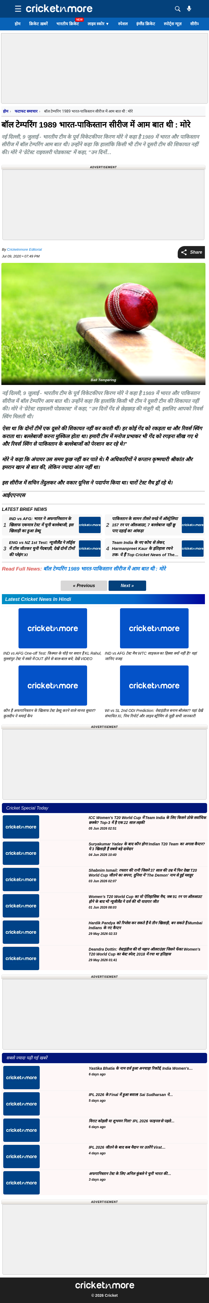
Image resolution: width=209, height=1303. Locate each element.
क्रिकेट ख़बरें (38, 23)
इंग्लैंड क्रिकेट (145, 23)
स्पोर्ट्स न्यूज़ (173, 23)
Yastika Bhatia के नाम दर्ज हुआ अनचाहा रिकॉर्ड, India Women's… (141, 1068)
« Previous (84, 585)
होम (17, 23)
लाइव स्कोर (98, 23)
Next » (127, 585)
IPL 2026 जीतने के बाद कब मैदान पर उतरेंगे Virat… (127, 1147)
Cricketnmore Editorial (24, 249)
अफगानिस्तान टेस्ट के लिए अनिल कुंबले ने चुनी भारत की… (130, 1173)
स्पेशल (123, 23)
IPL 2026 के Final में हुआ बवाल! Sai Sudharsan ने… (131, 1094)
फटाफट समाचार (26, 111)
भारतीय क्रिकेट (67, 23)
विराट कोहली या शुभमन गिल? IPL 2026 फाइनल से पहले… (131, 1121)
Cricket (111, 1295)
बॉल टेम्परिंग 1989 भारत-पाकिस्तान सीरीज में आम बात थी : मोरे (104, 569)
